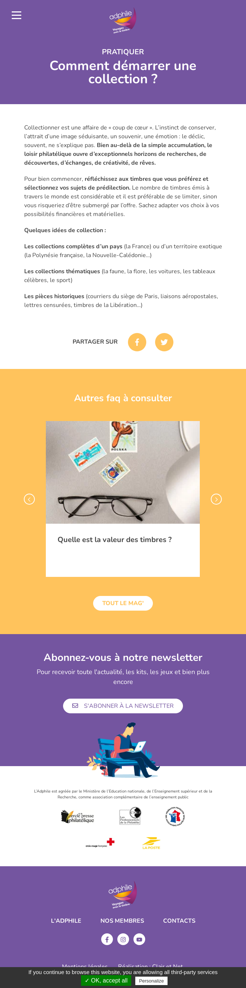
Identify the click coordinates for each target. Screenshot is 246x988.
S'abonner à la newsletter (123, 706)
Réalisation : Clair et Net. (151, 967)
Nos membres (122, 921)
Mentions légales (85, 967)
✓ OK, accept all (106, 980)
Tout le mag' (123, 603)
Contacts (179, 921)
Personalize (151, 981)
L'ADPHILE (66, 921)
